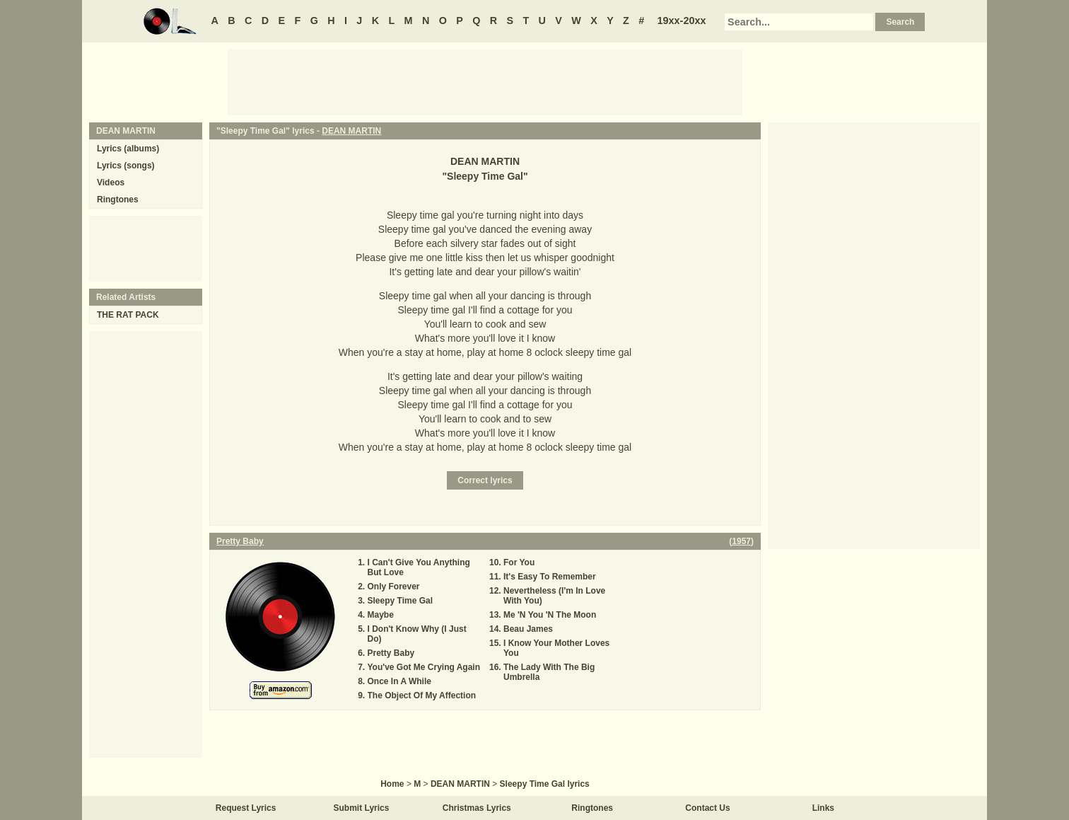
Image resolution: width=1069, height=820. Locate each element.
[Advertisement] (485, 81)
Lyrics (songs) (126, 166)
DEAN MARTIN (351, 131)
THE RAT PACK (128, 315)
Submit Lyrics (362, 808)
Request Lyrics (246, 808)
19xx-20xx (682, 20)
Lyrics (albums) (128, 149)
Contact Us (707, 808)
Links (823, 808)
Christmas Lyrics (477, 808)
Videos (110, 182)
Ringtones (118, 199)
